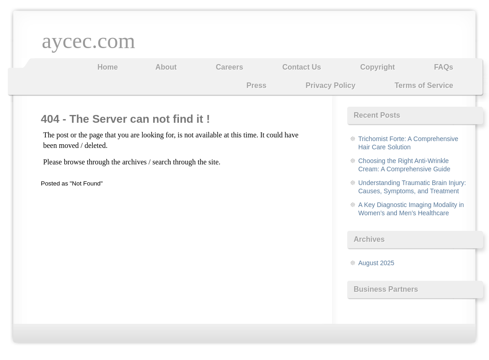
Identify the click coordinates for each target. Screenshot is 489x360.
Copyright (377, 67)
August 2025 (376, 263)
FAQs (443, 67)
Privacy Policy (331, 85)
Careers (229, 67)
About (166, 67)
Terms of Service (424, 85)
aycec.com (88, 40)
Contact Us (301, 67)
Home (107, 67)
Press (256, 85)
